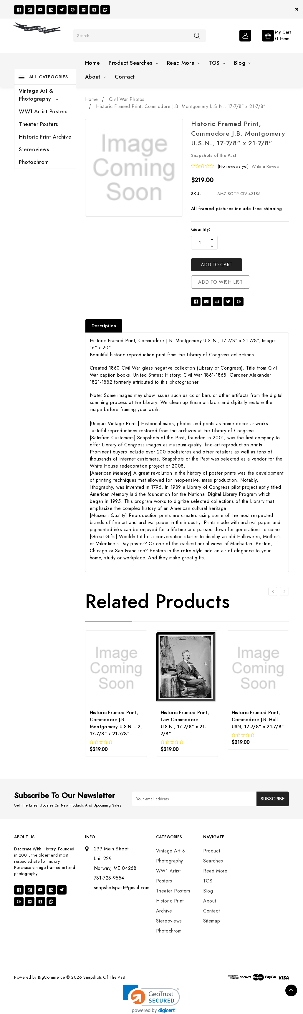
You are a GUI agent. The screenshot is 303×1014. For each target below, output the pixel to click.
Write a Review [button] (265, 166)
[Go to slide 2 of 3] (284, 591)
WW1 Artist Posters (43, 111)
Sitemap (211, 920)
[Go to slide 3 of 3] (272, 591)
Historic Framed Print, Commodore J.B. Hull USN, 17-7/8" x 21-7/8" (258, 719)
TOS (217, 63)
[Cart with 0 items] (272, 35)
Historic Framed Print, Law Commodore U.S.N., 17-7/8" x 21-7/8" (185, 723)
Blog (242, 63)
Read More (183, 63)
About (95, 77)
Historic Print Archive (45, 137)
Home (92, 63)
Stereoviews (34, 149)
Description (104, 326)
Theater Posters (38, 124)
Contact (125, 77)
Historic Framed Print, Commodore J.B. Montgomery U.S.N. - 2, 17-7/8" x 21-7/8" (116, 723)
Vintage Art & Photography (38, 95)
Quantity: (200, 229)
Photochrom (34, 162)
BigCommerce (51, 977)
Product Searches (133, 63)
